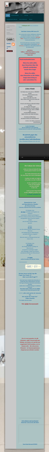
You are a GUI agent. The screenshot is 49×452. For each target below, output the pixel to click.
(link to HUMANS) (34, 25)
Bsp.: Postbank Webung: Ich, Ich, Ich (30, 141)
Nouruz (20, 27)
